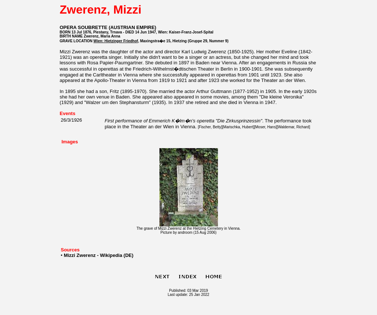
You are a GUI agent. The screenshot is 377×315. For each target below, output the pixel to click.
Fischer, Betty (210, 127)
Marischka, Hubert (238, 127)
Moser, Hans (265, 127)
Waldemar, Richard (293, 127)
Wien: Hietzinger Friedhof (116, 41)
